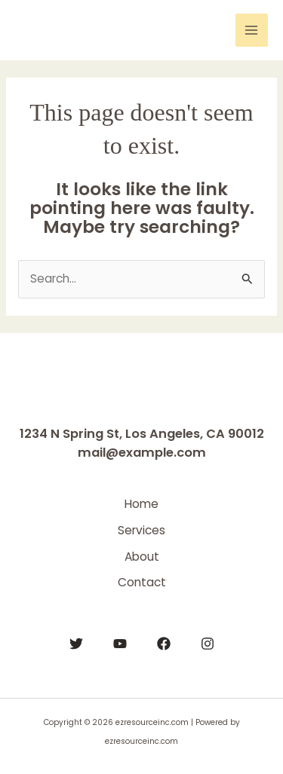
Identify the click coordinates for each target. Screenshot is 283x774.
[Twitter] (76, 643)
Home (141, 504)
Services (141, 530)
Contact (142, 582)
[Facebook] (164, 643)
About (142, 556)
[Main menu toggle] (251, 30)
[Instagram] (207, 643)
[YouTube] (120, 643)
